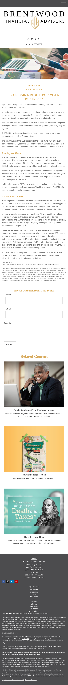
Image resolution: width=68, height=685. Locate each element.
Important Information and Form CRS (13, 680)
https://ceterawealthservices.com (40, 666)
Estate (34, 594)
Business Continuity (31, 680)
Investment (34, 592)
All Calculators (34, 611)
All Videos (34, 609)
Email (8, 309)
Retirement (34, 589)
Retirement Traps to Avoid (34, 475)
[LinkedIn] (32, 38)
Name (8, 295)
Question (8, 323)
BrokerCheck (44, 613)
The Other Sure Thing (34, 537)
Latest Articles (34, 606)
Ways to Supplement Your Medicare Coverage (33, 410)
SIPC (27, 639)
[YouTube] (35, 38)
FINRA (24, 639)
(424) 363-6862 (34, 44)
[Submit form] (10, 345)
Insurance (34, 597)
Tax (34, 599)
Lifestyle (34, 604)
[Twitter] (28, 38)
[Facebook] (38, 38)
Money (33, 602)
